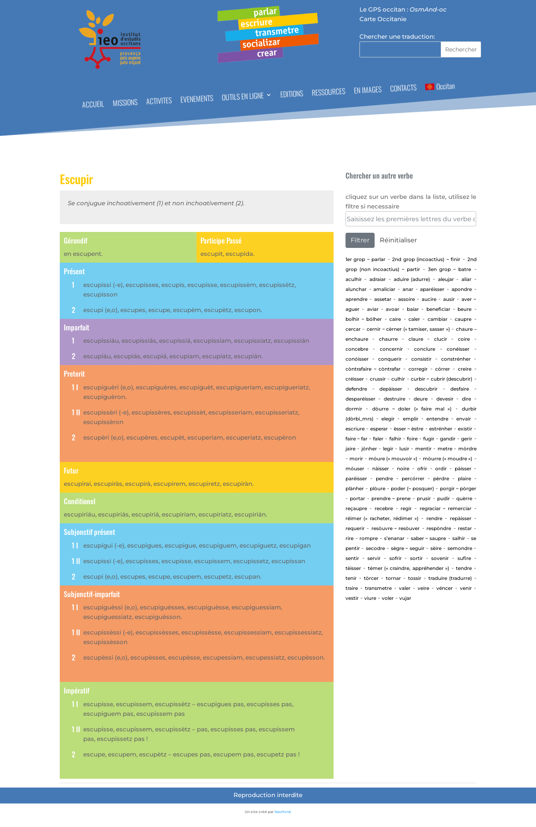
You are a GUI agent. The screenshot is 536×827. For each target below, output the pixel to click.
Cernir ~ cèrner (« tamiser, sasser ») (408, 329)
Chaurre (388, 339)
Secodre (375, 548)
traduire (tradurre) (450, 578)
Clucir (440, 339)
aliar (466, 279)
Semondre (460, 548)
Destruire (394, 399)
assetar (382, 299)
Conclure (424, 349)
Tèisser (353, 568)
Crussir (378, 379)
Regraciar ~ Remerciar (445, 508)
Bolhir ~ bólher (364, 319)
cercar (353, 329)
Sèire (436, 548)
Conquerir (390, 359)
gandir (448, 439)
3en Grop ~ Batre (449, 269)
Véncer (444, 588)
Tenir (351, 578)
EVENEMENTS (196, 99)
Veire (423, 588)
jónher (369, 449)
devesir (445, 399)
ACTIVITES (159, 101)
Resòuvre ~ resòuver (395, 528)
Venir (466, 588)
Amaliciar (384, 289)
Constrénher (456, 359)
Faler (378, 439)
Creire (464, 369)
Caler (414, 319)
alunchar (356, 289)
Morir (356, 459)
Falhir (395, 439)
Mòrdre (467, 449)
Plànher (355, 488)
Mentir (423, 449)
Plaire (464, 478)
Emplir (410, 419)
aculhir (354, 279)
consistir (421, 359)
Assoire (406, 299)
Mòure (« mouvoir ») (393, 459)
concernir (391, 349)
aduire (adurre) (412, 279)
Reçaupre (356, 508)
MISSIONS (124, 103)
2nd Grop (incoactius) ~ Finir (426, 259)
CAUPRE (463, 319)
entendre (437, 419)
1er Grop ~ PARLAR (366, 259)
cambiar (438, 319)
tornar (393, 578)
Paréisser (356, 478)
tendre (464, 568)
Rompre (368, 538)
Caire (395, 319)
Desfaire (459, 389)
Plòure (377, 488)
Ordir (441, 468)
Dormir (354, 409)
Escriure (355, 429)
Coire (464, 339)
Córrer (442, 369)
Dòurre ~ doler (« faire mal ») (412, 409)
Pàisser (463, 468)
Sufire (464, 558)
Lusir (404, 449)
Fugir (428, 439)
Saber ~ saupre (428, 538)
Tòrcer (371, 578)
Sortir (416, 558)
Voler (388, 598)
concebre (357, 349)
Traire (352, 588)
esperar (379, 429)
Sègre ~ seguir (407, 548)
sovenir (440, 558)
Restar (465, 528)
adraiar (377, 279)
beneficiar (438, 309)
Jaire (350, 449)
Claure (415, 339)
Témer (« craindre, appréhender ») (409, 568)
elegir (388, 419)
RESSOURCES (328, 93)
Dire (466, 399)
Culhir (398, 379)
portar (357, 498)
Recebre (384, 508)
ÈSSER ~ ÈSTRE (408, 429)
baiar (413, 309)
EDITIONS (291, 94)
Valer (404, 588)
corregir (418, 369)
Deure (421, 399)
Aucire (429, 299)
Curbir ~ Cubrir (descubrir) (441, 379)
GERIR (466, 439)
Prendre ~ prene (390, 498)
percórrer (413, 478)
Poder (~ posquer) (412, 488)
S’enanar (394, 538)
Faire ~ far (356, 439)
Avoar (392, 309)
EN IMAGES (367, 91)
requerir (355, 528)
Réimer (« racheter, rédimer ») (382, 518)
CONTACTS (403, 89)
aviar (373, 309)
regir (406, 508)
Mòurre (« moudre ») (447, 459)
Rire (349, 538)
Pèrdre (441, 478)
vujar (405, 598)
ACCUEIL (93, 105)
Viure (370, 598)
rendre (434, 518)
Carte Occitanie (382, 19)
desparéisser (360, 399)
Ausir (449, 299)
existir (465, 429)
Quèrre (464, 498)
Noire (403, 468)
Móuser (355, 468)
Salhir (458, 538)
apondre (462, 289)
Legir (388, 449)
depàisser (390, 389)
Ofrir (422, 468)
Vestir (352, 598)
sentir (352, 558)
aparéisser (432, 289)
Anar (407, 289)
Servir (374, 558)
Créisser (355, 379)
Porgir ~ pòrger (458, 488)
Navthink (283, 811)
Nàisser (380, 468)
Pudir (443, 498)
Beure (464, 309)
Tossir (414, 578)
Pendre (384, 478)
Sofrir (395, 558)
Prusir (424, 498)
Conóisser (357, 359)
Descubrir (426, 389)
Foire (412, 439)
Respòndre (438, 528)
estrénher (440, 429)
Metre (445, 449)
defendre (356, 389)
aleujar (446, 279)
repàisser (460, 518)
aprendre (356, 299)
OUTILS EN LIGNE (242, 97)
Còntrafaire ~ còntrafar (373, 369)
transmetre (378, 588)
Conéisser (458, 349)
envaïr (463, 419)
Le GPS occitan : (403, 9)
